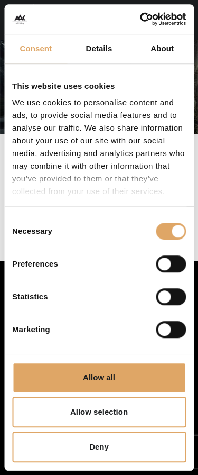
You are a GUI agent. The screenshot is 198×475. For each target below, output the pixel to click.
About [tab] (162, 48)
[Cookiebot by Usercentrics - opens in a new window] (141, 19)
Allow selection (99, 411)
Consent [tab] (36, 48)
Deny (99, 446)
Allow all (99, 377)
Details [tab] (99, 48)
